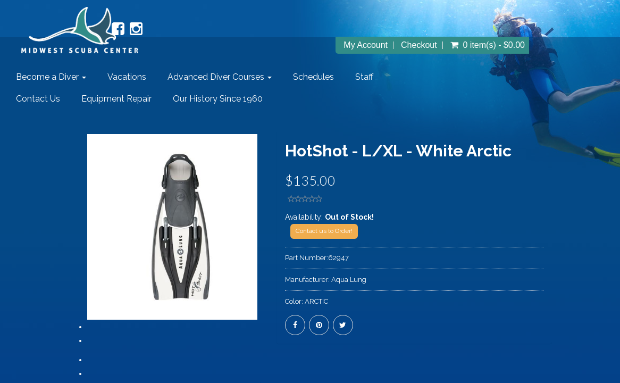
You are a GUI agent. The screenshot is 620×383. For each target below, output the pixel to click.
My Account (365, 45)
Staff (364, 77)
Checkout (419, 45)
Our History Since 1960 (218, 99)
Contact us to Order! (324, 231)
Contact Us (38, 99)
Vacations (126, 77)
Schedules (313, 77)
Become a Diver (51, 77)
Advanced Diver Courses (219, 77)
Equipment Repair (116, 99)
